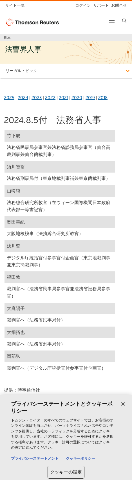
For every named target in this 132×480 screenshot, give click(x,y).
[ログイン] (82, 5)
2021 (63, 97)
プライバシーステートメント (35, 458)
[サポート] (100, 5)
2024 (23, 97)
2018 (103, 97)
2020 (76, 97)
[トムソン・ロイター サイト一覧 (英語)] (16, 5)
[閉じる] (123, 404)
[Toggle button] (112, 22)
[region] (66, 437)
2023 (37, 97)
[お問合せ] (118, 5)
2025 (9, 97)
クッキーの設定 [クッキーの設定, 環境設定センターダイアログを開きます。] (66, 472)
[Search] (124, 20)
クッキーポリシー (80, 458)
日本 (7, 38)
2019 (90, 97)
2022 (50, 97)
